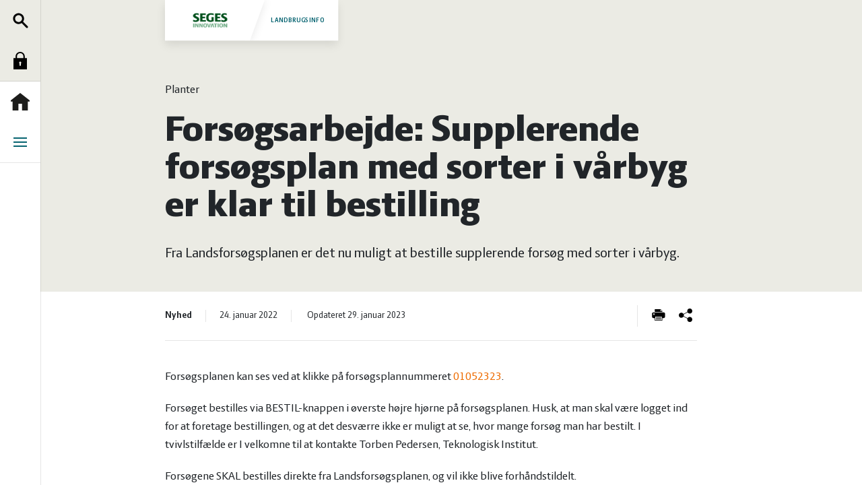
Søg (23, 20)
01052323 (477, 376)
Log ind (23, 60)
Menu (23, 142)
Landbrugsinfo (251, 20)
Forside (23, 102)
